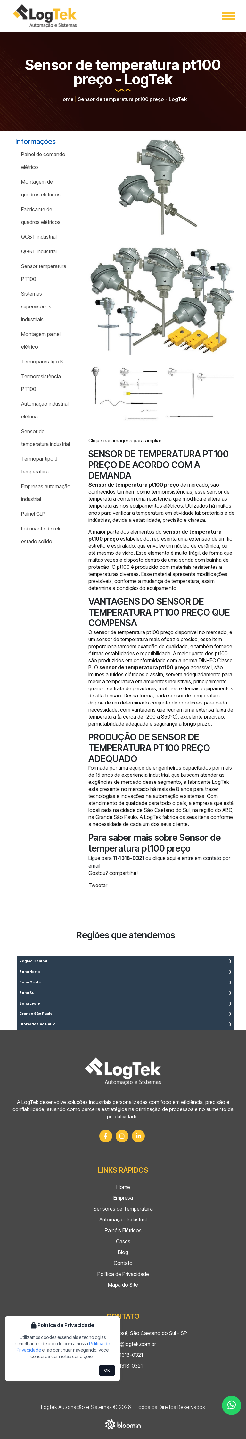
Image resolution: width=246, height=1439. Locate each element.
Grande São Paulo (36, 1013)
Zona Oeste (30, 982)
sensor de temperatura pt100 (126, 632)
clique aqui (164, 858)
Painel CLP (33, 514)
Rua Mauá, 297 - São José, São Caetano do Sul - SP (123, 1333)
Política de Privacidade (123, 1274)
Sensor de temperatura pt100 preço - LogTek (132, 99)
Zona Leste (29, 1003)
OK (107, 1370)
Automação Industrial (123, 1219)
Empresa (123, 1198)
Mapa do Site (123, 1285)
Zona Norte (29, 971)
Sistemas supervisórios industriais (36, 306)
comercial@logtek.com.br (123, 1344)
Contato (123, 1263)
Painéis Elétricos (123, 1230)
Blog (123, 1252)
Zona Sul (27, 992)
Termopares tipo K (42, 361)
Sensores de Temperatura (123, 1208)
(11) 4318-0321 (123, 1355)
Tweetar (97, 885)
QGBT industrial (39, 237)
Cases (123, 1241)
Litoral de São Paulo (37, 1024)
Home (66, 99)
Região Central (33, 961)
